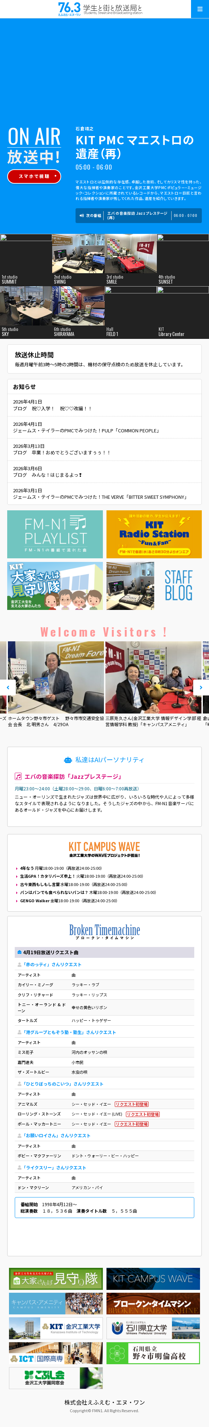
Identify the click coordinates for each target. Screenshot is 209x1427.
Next (201, 687)
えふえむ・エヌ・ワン (104, 9)
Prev (8, 687)
